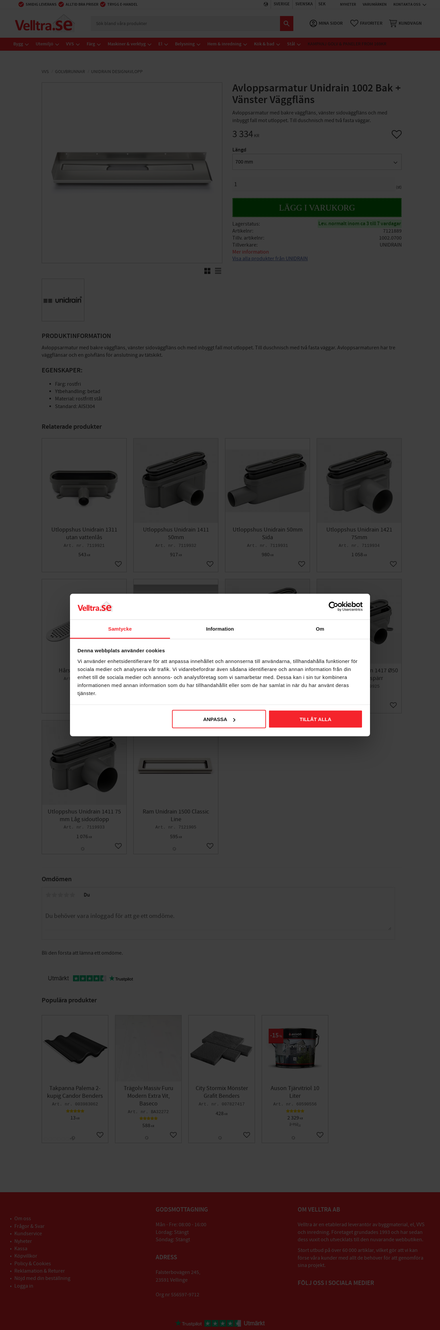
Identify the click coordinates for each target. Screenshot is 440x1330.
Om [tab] (320, 628)
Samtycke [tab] (120, 628)
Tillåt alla (315, 719)
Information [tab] (220, 628)
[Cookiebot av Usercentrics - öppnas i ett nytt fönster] (333, 607)
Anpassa (219, 719)
